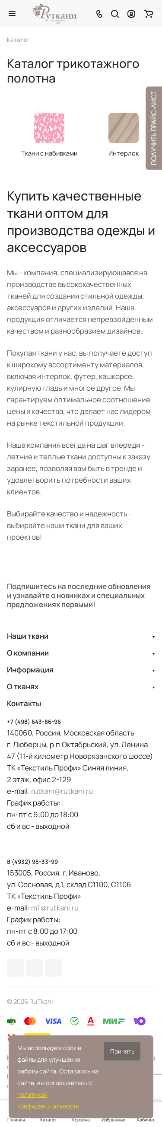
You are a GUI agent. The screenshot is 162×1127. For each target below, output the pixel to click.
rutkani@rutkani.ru (62, 791)
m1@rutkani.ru (55, 908)
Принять (122, 1051)
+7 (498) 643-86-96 (34, 722)
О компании (28, 653)
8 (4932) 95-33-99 (32, 862)
